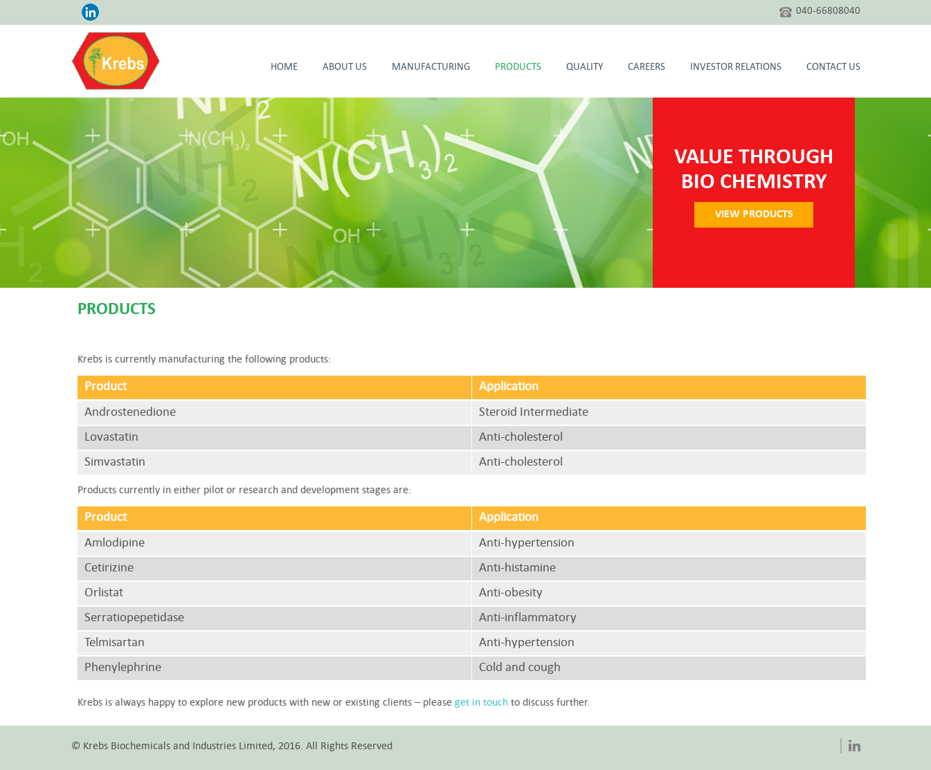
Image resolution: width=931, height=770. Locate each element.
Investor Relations (735, 67)
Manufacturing (431, 67)
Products (518, 67)
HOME (284, 67)
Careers (646, 67)
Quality (584, 67)
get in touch (516, 703)
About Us (345, 67)
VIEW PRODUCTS (759, 214)
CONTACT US (833, 67)
